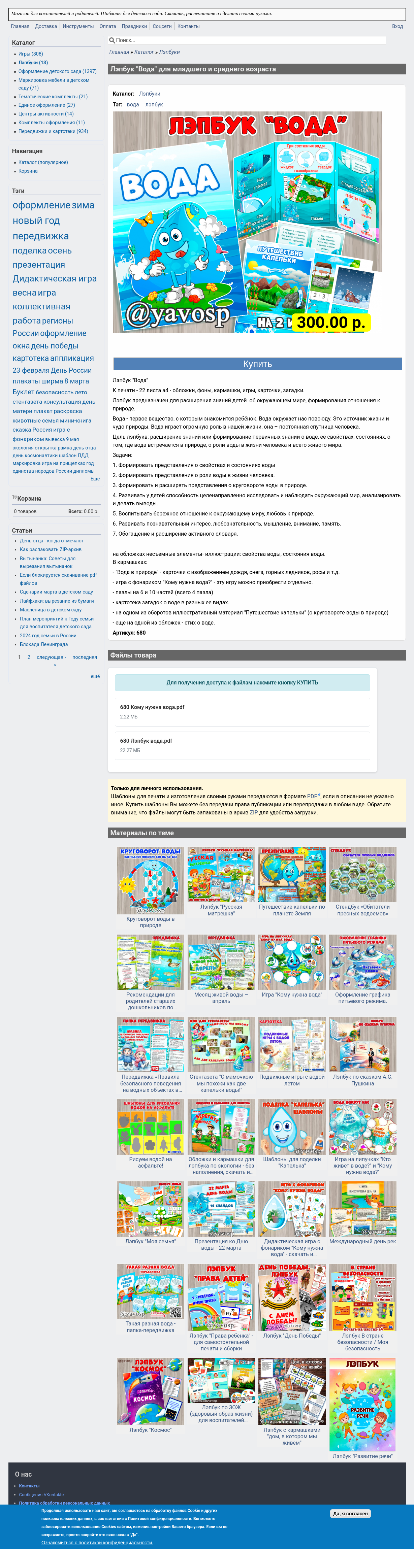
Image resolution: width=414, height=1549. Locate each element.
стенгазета (27, 401)
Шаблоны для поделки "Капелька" (292, 1162)
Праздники (134, 26)
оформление (42, 205)
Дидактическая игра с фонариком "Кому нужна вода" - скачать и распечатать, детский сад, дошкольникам (292, 1248)
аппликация (72, 358)
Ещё (95, 479)
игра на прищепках (63, 463)
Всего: (75, 511)
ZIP (254, 812)
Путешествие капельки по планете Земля (292, 910)
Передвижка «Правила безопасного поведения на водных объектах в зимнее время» (150, 1083)
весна (25, 293)
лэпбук (154, 104)
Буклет (24, 392)
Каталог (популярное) (43, 162)
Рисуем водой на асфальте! (150, 1162)
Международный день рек (362, 1241)
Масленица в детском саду (51, 610)
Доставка (46, 26)
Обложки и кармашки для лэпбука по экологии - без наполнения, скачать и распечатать (221, 1166)
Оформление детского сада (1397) (58, 71)
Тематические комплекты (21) (53, 97)
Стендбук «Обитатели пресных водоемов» (363, 910)
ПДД (83, 456)
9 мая (72, 439)
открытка (46, 448)
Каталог (144, 52)
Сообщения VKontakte (41, 1494)
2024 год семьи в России (48, 636)
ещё (95, 676)
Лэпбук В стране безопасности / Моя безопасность (362, 1342)
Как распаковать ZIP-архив (51, 549)
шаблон (67, 456)
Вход (397, 26)
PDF (312, 796)
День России (71, 370)
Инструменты (78, 26)
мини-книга (75, 420)
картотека (31, 358)
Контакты (189, 26)
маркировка (27, 463)
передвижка (41, 236)
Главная (20, 26)
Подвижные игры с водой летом (292, 1080)
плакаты (26, 381)
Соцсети (162, 26)
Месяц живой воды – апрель (221, 997)
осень (60, 250)
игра (47, 293)
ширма (52, 381)
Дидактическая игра (55, 278)
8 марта (76, 381)
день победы (54, 345)
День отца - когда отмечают (52, 541)
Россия (42, 429)
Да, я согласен (350, 1513)
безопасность (54, 392)
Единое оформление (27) (47, 105)
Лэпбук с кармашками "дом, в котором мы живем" (292, 1436)
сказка (22, 429)
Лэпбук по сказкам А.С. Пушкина (363, 1080)
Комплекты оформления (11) (52, 123)
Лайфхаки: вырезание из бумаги (57, 601)
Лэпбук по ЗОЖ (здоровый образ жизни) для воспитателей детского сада (221, 1414)
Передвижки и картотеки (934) (53, 131)
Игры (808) (31, 54)
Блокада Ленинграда (44, 644)
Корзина (28, 171)
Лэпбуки (169, 52)
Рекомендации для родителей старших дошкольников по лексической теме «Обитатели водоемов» (150, 1001)
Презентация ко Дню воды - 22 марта (221, 1244)
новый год (36, 220)
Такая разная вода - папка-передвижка (151, 1326)
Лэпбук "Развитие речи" (363, 1456)
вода (133, 104)
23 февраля (31, 370)
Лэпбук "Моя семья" (150, 1241)
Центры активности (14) (46, 114)
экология (23, 448)
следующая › (51, 657)
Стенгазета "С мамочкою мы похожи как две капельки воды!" (221, 1083)
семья (50, 420)
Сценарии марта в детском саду (56, 592)
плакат (43, 411)
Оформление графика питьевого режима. (362, 997)
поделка (30, 250)
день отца (84, 448)
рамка (65, 448)
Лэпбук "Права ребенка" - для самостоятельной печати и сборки (221, 1342)
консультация (62, 401)
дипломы (84, 471)
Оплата (108, 26)
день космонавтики (35, 456)
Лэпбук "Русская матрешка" (221, 910)
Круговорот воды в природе (151, 922)
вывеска (55, 439)
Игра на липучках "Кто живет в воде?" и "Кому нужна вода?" (362, 1165)
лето (81, 392)
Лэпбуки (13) (33, 63)
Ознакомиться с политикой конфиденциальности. (97, 1542)
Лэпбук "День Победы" (292, 1336)
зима (83, 205)
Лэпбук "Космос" (150, 1430)
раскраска (68, 411)
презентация (39, 265)
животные (27, 420)
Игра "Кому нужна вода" (292, 994)
